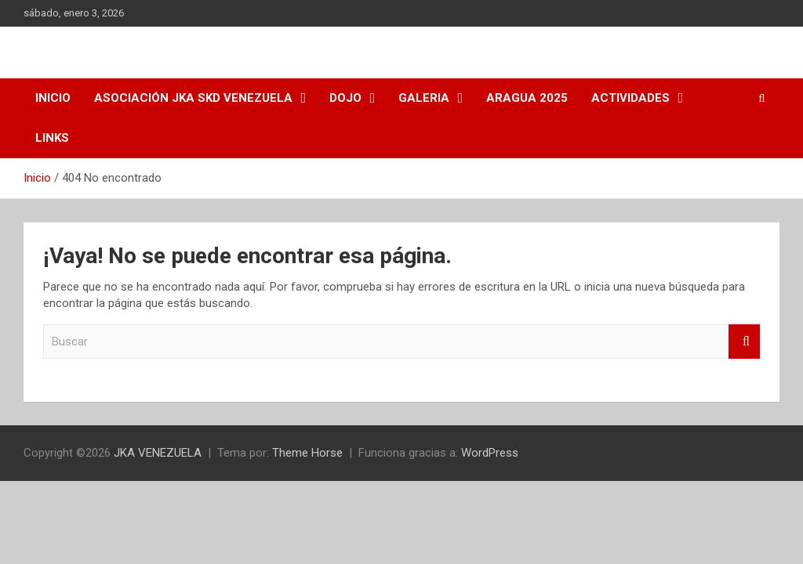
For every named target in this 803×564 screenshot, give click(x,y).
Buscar (744, 342)
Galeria (423, 98)
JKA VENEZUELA (158, 453)
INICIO (53, 98)
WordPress (489, 453)
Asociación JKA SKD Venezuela (193, 98)
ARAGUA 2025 (527, 98)
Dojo (345, 98)
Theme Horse (307, 453)
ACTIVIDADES (630, 98)
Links (52, 138)
